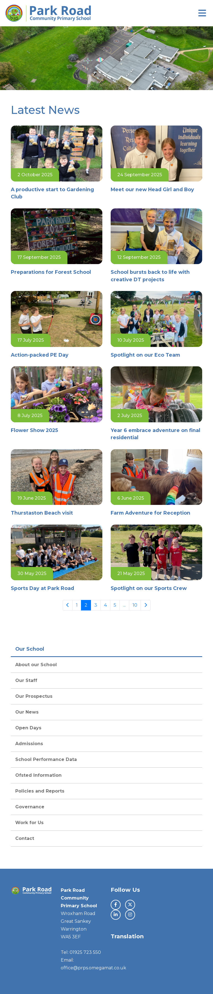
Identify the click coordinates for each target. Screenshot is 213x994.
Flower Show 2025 (34, 430)
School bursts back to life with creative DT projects (150, 275)
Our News (27, 712)
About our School (36, 664)
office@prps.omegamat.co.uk (93, 967)
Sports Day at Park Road (42, 588)
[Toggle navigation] (202, 13)
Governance (29, 806)
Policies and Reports (39, 791)
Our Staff (26, 680)
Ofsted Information (38, 775)
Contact (24, 838)
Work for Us (29, 822)
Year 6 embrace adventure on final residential (155, 433)
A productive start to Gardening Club (52, 193)
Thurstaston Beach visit (42, 513)
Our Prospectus (33, 696)
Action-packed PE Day (40, 355)
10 (135, 605)
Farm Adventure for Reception (150, 513)
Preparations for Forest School (51, 272)
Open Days (28, 727)
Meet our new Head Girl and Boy (152, 189)
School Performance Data (46, 759)
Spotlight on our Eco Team (145, 355)
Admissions (29, 743)
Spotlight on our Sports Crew (149, 588)
